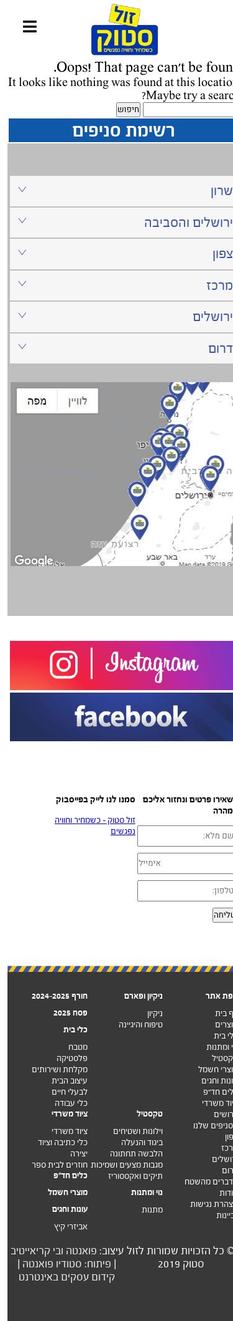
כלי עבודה (63, 1103)
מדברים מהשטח (204, 1181)
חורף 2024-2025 (52, 996)
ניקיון (147, 1013)
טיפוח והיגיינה (133, 1024)
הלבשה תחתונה (129, 1153)
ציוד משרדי (212, 1103)
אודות (221, 1193)
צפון (224, 1136)
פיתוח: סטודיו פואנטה (59, 1264)
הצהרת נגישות (207, 1204)
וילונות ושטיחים (130, 1131)
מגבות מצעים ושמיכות (119, 1165)
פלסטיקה (64, 1058)
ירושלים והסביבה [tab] (118, 222)
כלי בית (218, 1035)
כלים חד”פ (213, 1092)
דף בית (219, 1013)
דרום (222, 1170)
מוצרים (219, 1024)
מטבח (70, 1047)
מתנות (144, 1209)
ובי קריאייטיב (29, 1250)
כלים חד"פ (63, 1175)
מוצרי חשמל (211, 1069)
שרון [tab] (118, 190)
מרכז (222, 1148)
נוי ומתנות (215, 1047)
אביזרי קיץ (63, 1226)
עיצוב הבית (62, 1080)
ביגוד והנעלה (134, 1142)
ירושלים (217, 1159)
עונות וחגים (212, 1080)
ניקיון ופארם (136, 996)
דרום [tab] (118, 348)
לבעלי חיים (62, 1092)
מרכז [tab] (118, 285)
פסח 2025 (63, 1012)
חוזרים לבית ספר (52, 1165)
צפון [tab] (118, 253)
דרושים (218, 1114)
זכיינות (220, 1215)
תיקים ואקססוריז (128, 1176)
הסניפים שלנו (208, 1125)
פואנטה (73, 1250)
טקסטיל (217, 1058)
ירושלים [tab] (118, 316)
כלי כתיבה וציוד (55, 1142)
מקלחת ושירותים (52, 1069)
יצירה (71, 1153)
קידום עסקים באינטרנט (59, 1277)
